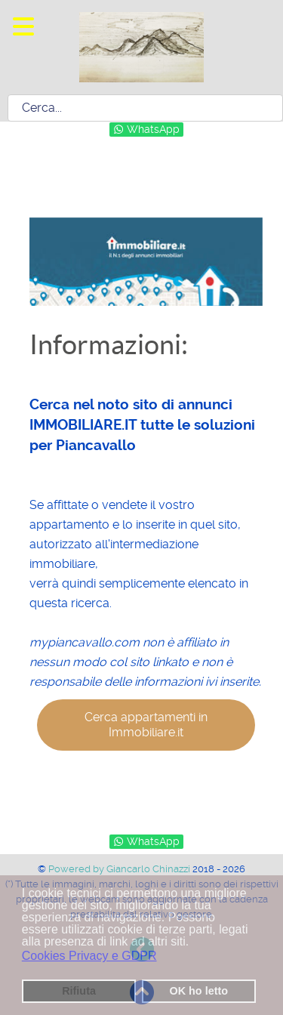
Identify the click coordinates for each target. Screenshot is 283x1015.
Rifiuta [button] (79, 991)
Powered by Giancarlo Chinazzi (120, 869)
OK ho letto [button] (198, 991)
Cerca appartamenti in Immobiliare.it (146, 724)
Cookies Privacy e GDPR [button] (89, 955)
